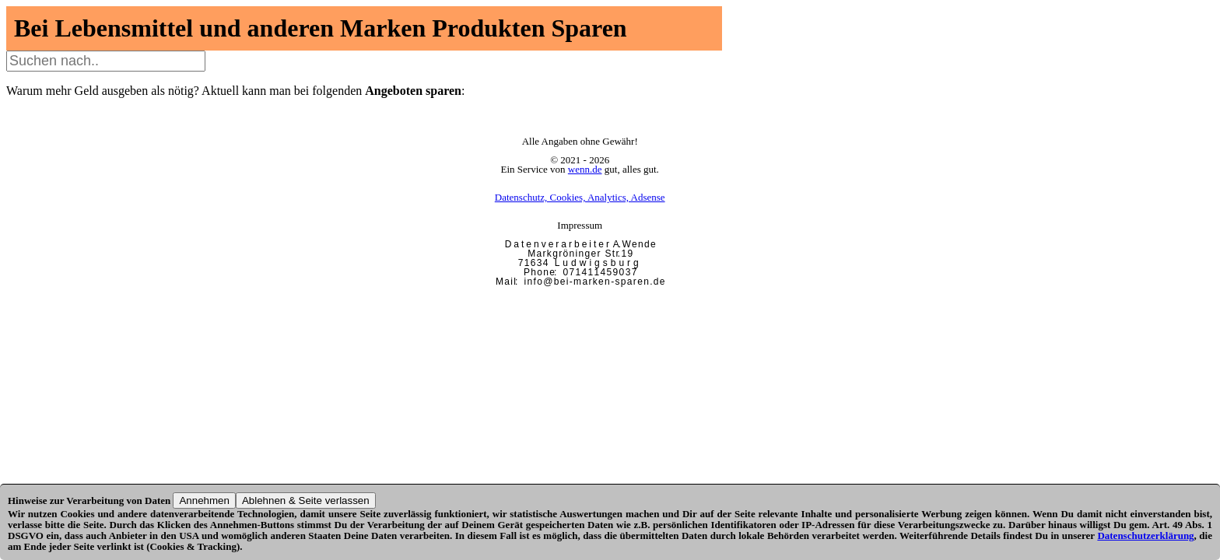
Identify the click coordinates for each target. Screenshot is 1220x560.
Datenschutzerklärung (1145, 535)
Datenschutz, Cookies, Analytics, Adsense (580, 197)
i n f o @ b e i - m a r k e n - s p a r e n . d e (594, 281)
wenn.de (585, 169)
